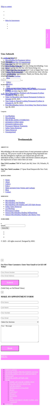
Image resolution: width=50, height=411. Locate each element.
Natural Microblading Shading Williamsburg (21, 213)
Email (3, 226)
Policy (7, 186)
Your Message (22, 335)
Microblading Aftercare (16, 381)
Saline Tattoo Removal (13, 128)
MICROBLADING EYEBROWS (17, 120)
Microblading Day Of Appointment (17, 62)
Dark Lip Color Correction (22, 385)
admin (5, 58)
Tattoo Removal (11, 130)
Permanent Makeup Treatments (16, 126)
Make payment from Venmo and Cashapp (20, 188)
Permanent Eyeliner (12, 211)
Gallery (8, 184)
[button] (22, 80)
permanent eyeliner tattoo (14, 122)
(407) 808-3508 (14, 26)
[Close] (2, 292)
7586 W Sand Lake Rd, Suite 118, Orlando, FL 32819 (25, 24)
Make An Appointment (12, 20)
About (7, 182)
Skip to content (6, 6)
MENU (4, 359)
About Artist (11, 373)
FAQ (11, 401)
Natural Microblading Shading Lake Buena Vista (22, 215)
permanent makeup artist (14, 124)
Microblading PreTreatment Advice (17, 60)
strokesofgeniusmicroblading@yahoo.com (22, 28)
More (7, 383)
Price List (9, 379)
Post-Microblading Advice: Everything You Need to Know (26, 105)
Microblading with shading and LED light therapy (23, 205)
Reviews (13, 399)
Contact (8, 192)
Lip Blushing (10, 116)
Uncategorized (10, 132)
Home (7, 180)
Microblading (10, 118)
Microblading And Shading (15, 203)
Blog (7, 190)
